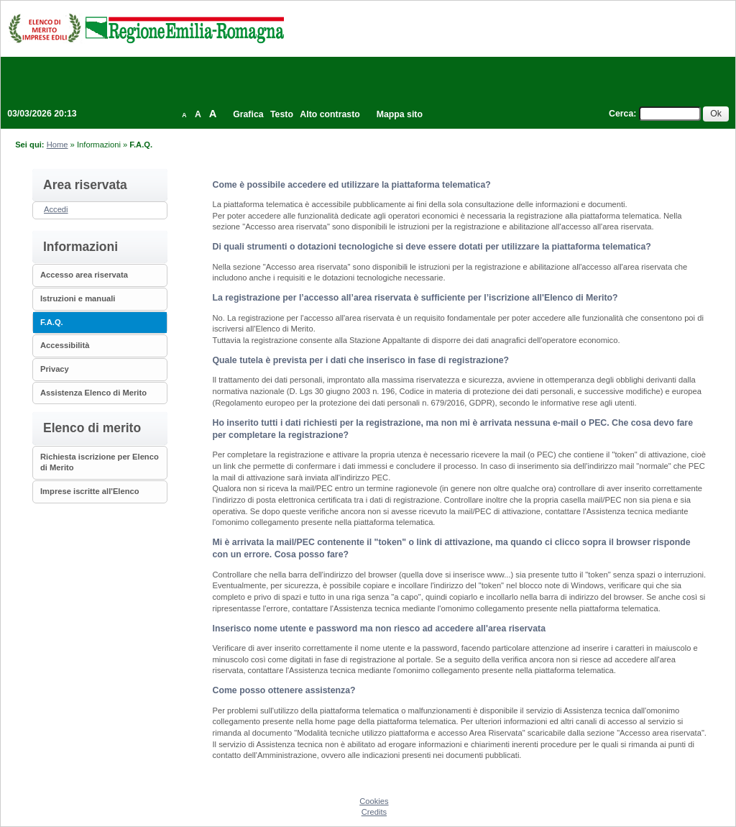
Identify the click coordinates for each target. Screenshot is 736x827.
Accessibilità (64, 345)
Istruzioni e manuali (77, 298)
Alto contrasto (329, 114)
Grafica (248, 114)
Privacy (54, 369)
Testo (281, 114)
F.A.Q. (51, 322)
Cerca (621, 114)
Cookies (373, 801)
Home (57, 144)
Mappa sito (400, 114)
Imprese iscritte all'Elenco (89, 491)
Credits (374, 812)
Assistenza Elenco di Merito (93, 392)
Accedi (56, 209)
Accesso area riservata (84, 274)
